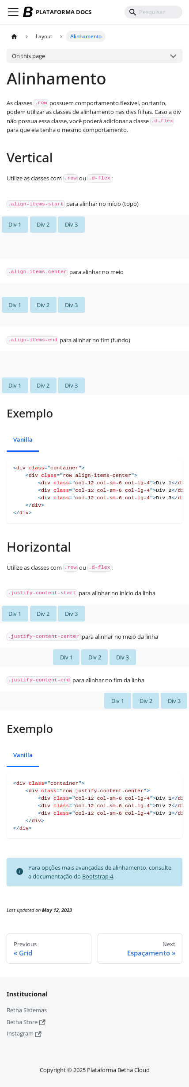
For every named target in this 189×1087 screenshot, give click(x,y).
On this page (28, 56)
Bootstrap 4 (97, 876)
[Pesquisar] (154, 12)
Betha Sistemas (27, 1010)
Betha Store (26, 1022)
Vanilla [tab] (23, 439)
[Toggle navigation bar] (13, 11)
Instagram (24, 1033)
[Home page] (14, 37)
